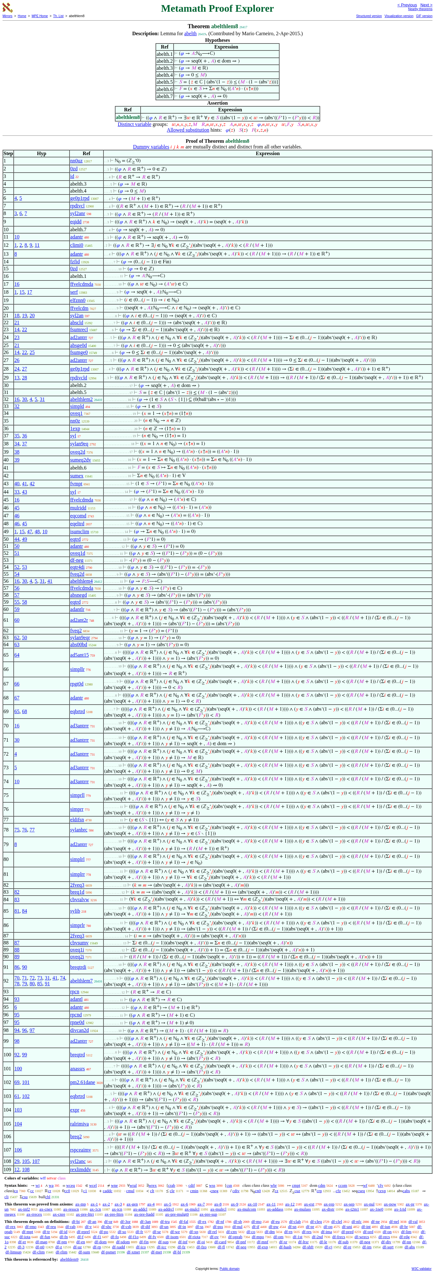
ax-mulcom (246, 1209)
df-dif (145, 1226)
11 (37, 245)
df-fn (64, 1236)
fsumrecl (79, 329)
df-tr (46, 1231)
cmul (130, 1190)
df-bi (76, 1221)
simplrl (77, 859)
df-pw (274, 1226)
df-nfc (357, 1221)
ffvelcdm (79, 308)
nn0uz (76, 160)
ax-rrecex (34, 1214)
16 (16, 284)
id (72, 176)
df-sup (163, 1241)
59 (16, 609)
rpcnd (76, 1014)
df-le (323, 1241)
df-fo (115, 1236)
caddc (107, 1190)
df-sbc (106, 1226)
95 (16, 1014)
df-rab (70, 1226)
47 (29, 531)
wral (133, 1185)
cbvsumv (79, 942)
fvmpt (76, 483)
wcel (93, 1185)
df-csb (126, 1226)
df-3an (145, 1221)
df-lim (406, 1231)
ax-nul (369, 1204)
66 (16, 683)
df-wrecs (362, 1236)
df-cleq (316, 1221)
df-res (306, 1231)
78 (16, 983)
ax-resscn (71, 1209)
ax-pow (390, 1204)
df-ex (202, 1221)
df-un (164, 1226)
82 (16, 892)
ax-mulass (302, 1209)
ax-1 (94, 1204)
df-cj (329, 1246)
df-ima (326, 1231)
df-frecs (338, 1236)
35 (16, 435)
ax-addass (275, 1209)
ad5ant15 (79, 655)
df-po (103, 1231)
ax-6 (184, 1204)
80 (32, 983)
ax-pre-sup (208, 1214)
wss (212, 1185)
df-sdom (123, 1241)
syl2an (76, 315)
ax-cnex (45, 1209)
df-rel (212, 1231)
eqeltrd (77, 523)
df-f (80, 1236)
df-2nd (317, 1236)
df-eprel (83, 1231)
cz (277, 1190)
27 (24, 368)
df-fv (152, 1236)
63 (16, 644)
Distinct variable (134, 124)
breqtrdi (78, 967)
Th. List (58, 16)
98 (16, 1041)
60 (16, 620)
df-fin (144, 1241)
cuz (297, 1190)
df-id (63, 1231)
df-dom (101, 1241)
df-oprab (235, 1236)
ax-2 (106, 1204)
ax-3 (118, 1204)
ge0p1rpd (79, 198)
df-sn (292, 1226)
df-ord (368, 1231)
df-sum (84, 1252)
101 (26, 1082)
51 (16, 553)
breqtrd (77, 1054)
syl (73, 435)
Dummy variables (151, 146)
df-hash (285, 1246)
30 (24, 399)
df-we (175, 1231)
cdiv (236, 1190)
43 (24, 492)
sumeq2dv (80, 460)
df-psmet (108, 1252)
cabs (406, 1190)
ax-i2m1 (352, 1209)
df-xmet (133, 1252)
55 (16, 602)
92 (16, 1054)
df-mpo (258, 1236)
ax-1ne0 (376, 1209)
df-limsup (13, 1252)
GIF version (424, 16)
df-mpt (27, 1231)
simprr (76, 809)
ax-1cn (95, 1209)
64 (16, 655)
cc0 (67, 1190)
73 (39, 978)
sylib (75, 911)
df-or (108, 1221)
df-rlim (62, 1252)
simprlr (77, 925)
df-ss (199, 1226)
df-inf (183, 1241)
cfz (338, 1190)
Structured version (369, 16)
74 (62, 978)
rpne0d (77, 1022)
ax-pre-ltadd (144, 1214)
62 (16, 637)
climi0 (76, 245)
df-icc (161, 1246)
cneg (215, 1190)
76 (24, 829)
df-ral (413, 1221)
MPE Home (40, 16)
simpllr (77, 669)
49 (24, 539)
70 (16, 978)
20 (32, 315)
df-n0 (40, 1246)
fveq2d (77, 574)
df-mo (256, 1221)
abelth (190, 33)
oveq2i (77, 956)
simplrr (77, 874)
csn (229, 1185)
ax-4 (151, 1204)
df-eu (275, 1221)
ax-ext (309, 1204)
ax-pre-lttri (85, 1214)
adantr (76, 237)
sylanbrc (78, 829)
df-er (22, 1241)
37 (24, 443)
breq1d (77, 892)
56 (16, 588)
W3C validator (422, 1269)
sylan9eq (79, 443)
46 (16, 515)
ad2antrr (78, 337)
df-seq (241, 1246)
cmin (194, 1190)
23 (16, 337)
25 (32, 352)
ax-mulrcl (218, 1209)
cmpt (296, 1185)
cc (32, 1190)
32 (16, 406)
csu (25, 1196)
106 (18, 1150)
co (16, 1190)
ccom (342, 1185)
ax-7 (201, 1204)
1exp (75, 428)
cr (49, 1190)
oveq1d (77, 553)
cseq (361, 1190)
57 (16, 595)
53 (24, 567)
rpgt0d (76, 683)
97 (32, 1030)
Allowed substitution (188, 130)
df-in (182, 1226)
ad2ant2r (79, 620)
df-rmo (30, 1226)
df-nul (237, 1226)
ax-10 (252, 1204)
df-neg (76, 560)
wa (51, 1185)
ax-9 (234, 1204)
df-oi (201, 1241)
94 (16, 1030)
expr (74, 1110)
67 (16, 697)
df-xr (283, 1241)
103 (18, 1110)
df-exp (262, 1246)
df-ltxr (303, 1241)
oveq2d (77, 452)
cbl (47, 1196)
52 (16, 567)
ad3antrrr (79, 725)
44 (16, 539)
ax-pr (410, 1204)
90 (24, 967)
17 (29, 292)
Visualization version (399, 16)
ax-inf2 (24, 1209)
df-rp (97, 1246)
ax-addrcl (166, 1209)
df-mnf (262, 1241)
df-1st (297, 1236)
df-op (328, 1226)
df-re (347, 1246)
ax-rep (329, 1204)
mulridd (78, 507)
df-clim (39, 1252)
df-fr (139, 1231)
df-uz (77, 1246)
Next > (426, 5)
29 (16, 1161)
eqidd (76, 221)
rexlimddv (80, 1169)
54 (16, 574)
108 (26, 1169)
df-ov (214, 1236)
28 (24, 377)
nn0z (75, 421)
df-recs (384, 1236)
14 (16, 329)
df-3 (20, 1246)
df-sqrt (388, 1246)
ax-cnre (59, 1214)
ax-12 (290, 1204)
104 (18, 1123)
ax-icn (117, 1209)
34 (16, 443)
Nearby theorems (420, 9)
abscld (76, 322)
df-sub (343, 1241)
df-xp (193, 1231)
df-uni (347, 1226)
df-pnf (241, 1241)
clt (152, 1190)
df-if (255, 1226)
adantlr (77, 609)
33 (16, 492)
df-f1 (97, 1236)
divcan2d (79, 1030)
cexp (382, 1190)
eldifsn (77, 819)
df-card (220, 1241)
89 (16, 956)
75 (16, 829)
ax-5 (167, 1204)
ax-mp (81, 1204)
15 (21, 292)
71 (24, 978)
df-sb (238, 1221)
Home (22, 16)
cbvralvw (79, 899)
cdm (321, 1185)
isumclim (79, 531)
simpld (77, 406)
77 (32, 829)
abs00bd (78, 644)
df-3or (125, 1221)
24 (16, 368)
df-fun (45, 1236)
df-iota (24, 1236)
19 (24, 315)
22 (24, 329)
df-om (279, 1236)
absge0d (78, 345)
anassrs (77, 1068)
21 (16, 322)
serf (74, 292)
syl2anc (78, 1161)
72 (32, 978)
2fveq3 (77, 885)
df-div (386, 1241)
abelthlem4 (81, 581)
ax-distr (328, 1209)
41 (24, 483)
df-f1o (133, 1236)
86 (16, 967)
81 (16, 911)
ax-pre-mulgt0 (177, 1214)
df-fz (181, 1246)
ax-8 (217, 1204)
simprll (77, 795)
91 (47, 983)
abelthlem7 (81, 980)
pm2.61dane (82, 1082)
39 (16, 460)
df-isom (172, 1236)
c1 (85, 1190)
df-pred (347, 1231)
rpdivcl (77, 205)
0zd (73, 168)
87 (16, 942)
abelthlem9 (69, 1259)
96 (24, 1030)
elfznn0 (77, 300)
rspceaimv (80, 1150)
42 (32, 483)
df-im (367, 1246)
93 (16, 999)
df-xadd (118, 1246)
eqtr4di (77, 567)
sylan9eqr (80, 637)
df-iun (385, 1226)
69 (16, 1082)
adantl (76, 999)
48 (37, 531)
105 (26, 1161)
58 (24, 602)
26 (16, 360)
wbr (273, 1185)
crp (319, 1190)
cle (172, 1190)
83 (16, 899)
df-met (156, 1252)
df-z (59, 1246)
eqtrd (75, 539)
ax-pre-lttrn (114, 1214)
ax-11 (271, 1204)
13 (16, 377)
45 (16, 507)
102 (26, 1096)
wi (38, 1185)
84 (24, 911)
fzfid (75, 261)
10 (16, 237)
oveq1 (76, 413)
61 (16, 1096)
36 (24, 435)
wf (365, 1185)
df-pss (218, 1226)
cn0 (258, 1190)
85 (39, 983)
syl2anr (77, 213)
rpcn (74, 991)
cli (6, 1196)
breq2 (76, 1136)
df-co (251, 1231)
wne (114, 1185)
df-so (122, 1231)
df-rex (10, 1226)
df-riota (194, 1236)
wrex (152, 1185)
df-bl (177, 1252)
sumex (76, 475)
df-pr (310, 1226)
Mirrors (7, 16)
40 (16, 483)
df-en (80, 1241)
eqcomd (78, 515)
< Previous (407, 5)
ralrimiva (79, 1123)
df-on (387, 1231)
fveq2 (76, 630)
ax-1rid (400, 1209)
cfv (380, 1185)
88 (16, 949)
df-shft (307, 1246)
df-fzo (201, 1246)
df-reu (51, 1226)
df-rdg (404, 1236)
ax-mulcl (192, 1209)
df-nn (406, 1241)
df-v (88, 1226)
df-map (42, 1241)
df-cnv (231, 1231)
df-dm (270, 1231)
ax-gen (132, 1204)
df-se (157, 1231)
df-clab (295, 1221)
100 (18, 1068)
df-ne (375, 1221)
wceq (70, 1185)
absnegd (78, 595)
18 (16, 315)
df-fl (221, 1246)
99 (24, 1054)
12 (16, 1169)
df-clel (336, 1221)
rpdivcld (78, 377)
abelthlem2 (81, 399)
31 (42, 399)
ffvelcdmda (81, 284)
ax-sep (349, 1204)
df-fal (183, 1221)
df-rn (288, 1231)
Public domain (230, 1269)
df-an (92, 1221)
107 (36, 1161)
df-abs (410, 1246)
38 (16, 452)
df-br (403, 1226)
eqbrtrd (77, 711)
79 (24, 983)
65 (16, 711)
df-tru (165, 1221)
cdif (191, 1185)
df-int (366, 1226)
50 (16, 546)
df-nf (220, 1221)
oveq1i (77, 949)
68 (24, 711)
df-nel (394, 1221)
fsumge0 (79, 352)
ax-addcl (140, 1209)
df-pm (62, 1241)
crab (171, 1185)
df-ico (141, 1246)
